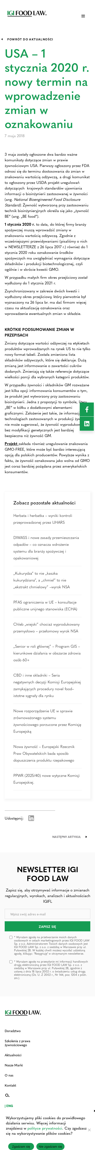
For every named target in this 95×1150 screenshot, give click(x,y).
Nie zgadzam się (50, 1146)
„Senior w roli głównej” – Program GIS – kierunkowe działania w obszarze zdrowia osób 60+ (47, 652)
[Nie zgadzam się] (89, 1129)
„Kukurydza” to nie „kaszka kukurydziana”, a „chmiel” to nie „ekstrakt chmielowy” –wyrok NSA (41, 579)
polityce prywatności (44, 1128)
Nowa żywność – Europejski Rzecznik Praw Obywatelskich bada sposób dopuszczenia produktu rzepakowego (44, 753)
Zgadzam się (21, 1146)
